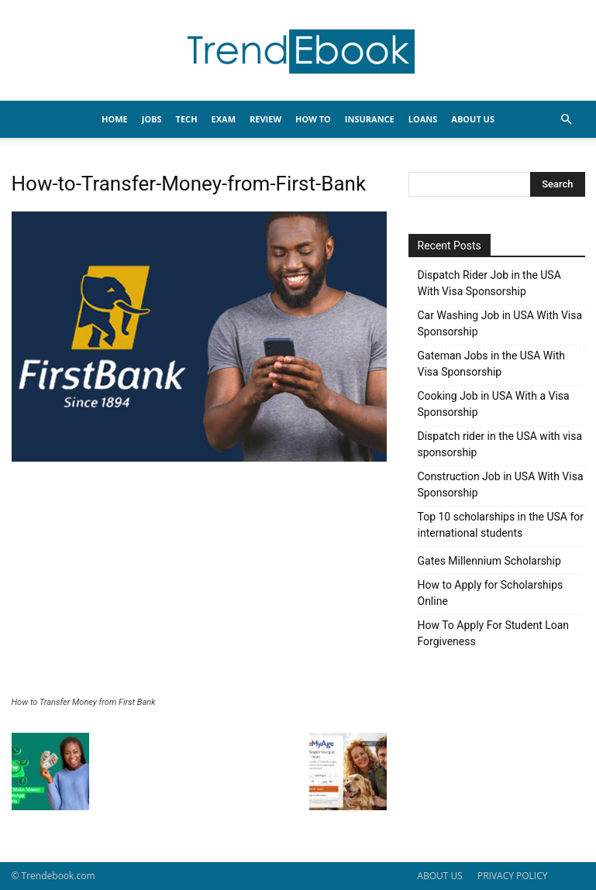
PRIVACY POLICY (512, 875)
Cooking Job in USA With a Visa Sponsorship (494, 404)
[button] (566, 119)
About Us (472, 119)
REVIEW (265, 119)
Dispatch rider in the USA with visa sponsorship (500, 444)
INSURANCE (369, 119)
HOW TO (313, 119)
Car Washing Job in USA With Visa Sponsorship (500, 323)
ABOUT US (439, 875)
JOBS (152, 119)
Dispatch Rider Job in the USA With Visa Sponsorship (489, 283)
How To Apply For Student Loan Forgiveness (494, 633)
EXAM (224, 119)
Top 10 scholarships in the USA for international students (501, 524)
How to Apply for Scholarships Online (490, 593)
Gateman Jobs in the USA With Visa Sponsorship (491, 363)
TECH (187, 119)
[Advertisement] (199, 580)
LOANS (423, 119)
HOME (115, 119)
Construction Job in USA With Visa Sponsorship (501, 484)
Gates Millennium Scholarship (489, 561)
